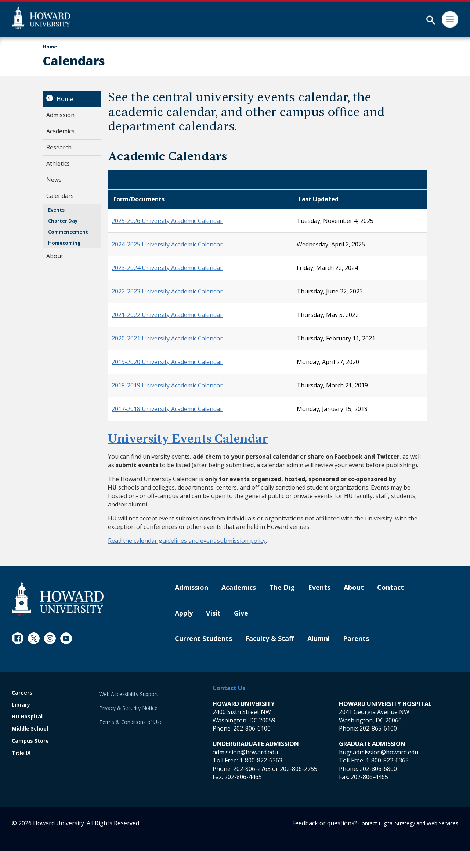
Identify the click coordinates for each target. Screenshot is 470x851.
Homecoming (64, 242)
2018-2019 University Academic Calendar (167, 385)
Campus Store (30, 741)
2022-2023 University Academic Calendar (167, 291)
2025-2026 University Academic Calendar (167, 221)
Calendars (60, 196)
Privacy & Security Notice (128, 707)
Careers (22, 693)
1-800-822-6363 (260, 760)
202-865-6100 (378, 728)
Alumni (318, 639)
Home (65, 99)
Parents (356, 639)
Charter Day (62, 220)
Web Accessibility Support (128, 693)
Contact (390, 588)
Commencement (68, 231)
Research (59, 147)
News (54, 180)
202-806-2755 (298, 769)
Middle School (30, 729)
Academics (60, 131)
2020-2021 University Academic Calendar (167, 338)
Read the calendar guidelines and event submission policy (187, 541)
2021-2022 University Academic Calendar (167, 315)
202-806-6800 (378, 769)
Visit (213, 613)
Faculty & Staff (269, 639)
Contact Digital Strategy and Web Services (408, 823)
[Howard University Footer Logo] (58, 597)
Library (21, 705)
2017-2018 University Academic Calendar (167, 409)
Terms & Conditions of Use (131, 721)
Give (241, 613)
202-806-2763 (252, 769)
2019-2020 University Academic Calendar (167, 362)
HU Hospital (27, 717)
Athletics (58, 163)
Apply (184, 613)
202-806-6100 (252, 728)
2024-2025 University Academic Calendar (167, 244)
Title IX (21, 753)
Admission (60, 115)
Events (56, 209)
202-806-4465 (243, 777)
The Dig (282, 588)
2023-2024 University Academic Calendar (167, 268)
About (54, 256)
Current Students (203, 639)
